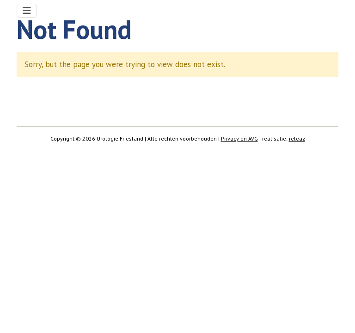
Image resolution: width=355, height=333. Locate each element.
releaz (297, 138)
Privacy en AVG (239, 138)
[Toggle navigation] (27, 11)
